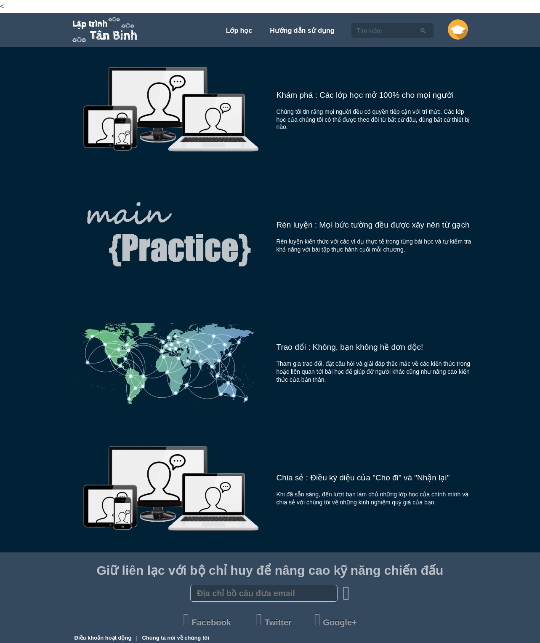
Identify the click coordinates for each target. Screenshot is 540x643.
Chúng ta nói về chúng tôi (175, 638)
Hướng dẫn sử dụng (302, 30)
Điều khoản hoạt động (103, 638)
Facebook (208, 622)
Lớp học (239, 30)
